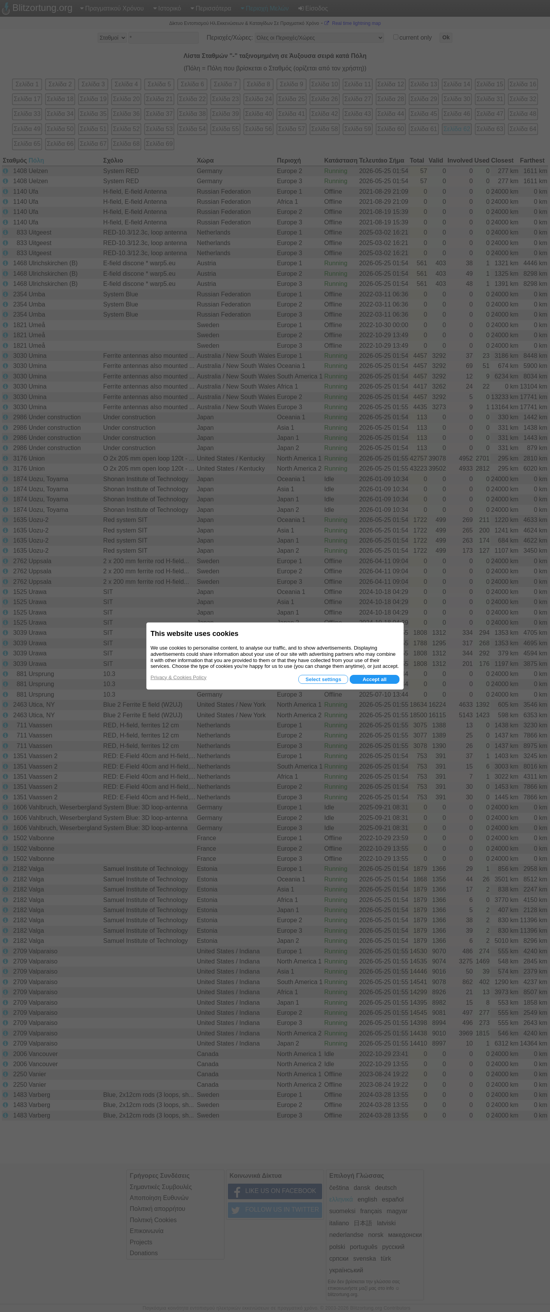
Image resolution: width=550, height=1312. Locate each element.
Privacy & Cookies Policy (179, 677)
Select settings (323, 679)
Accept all (374, 679)
